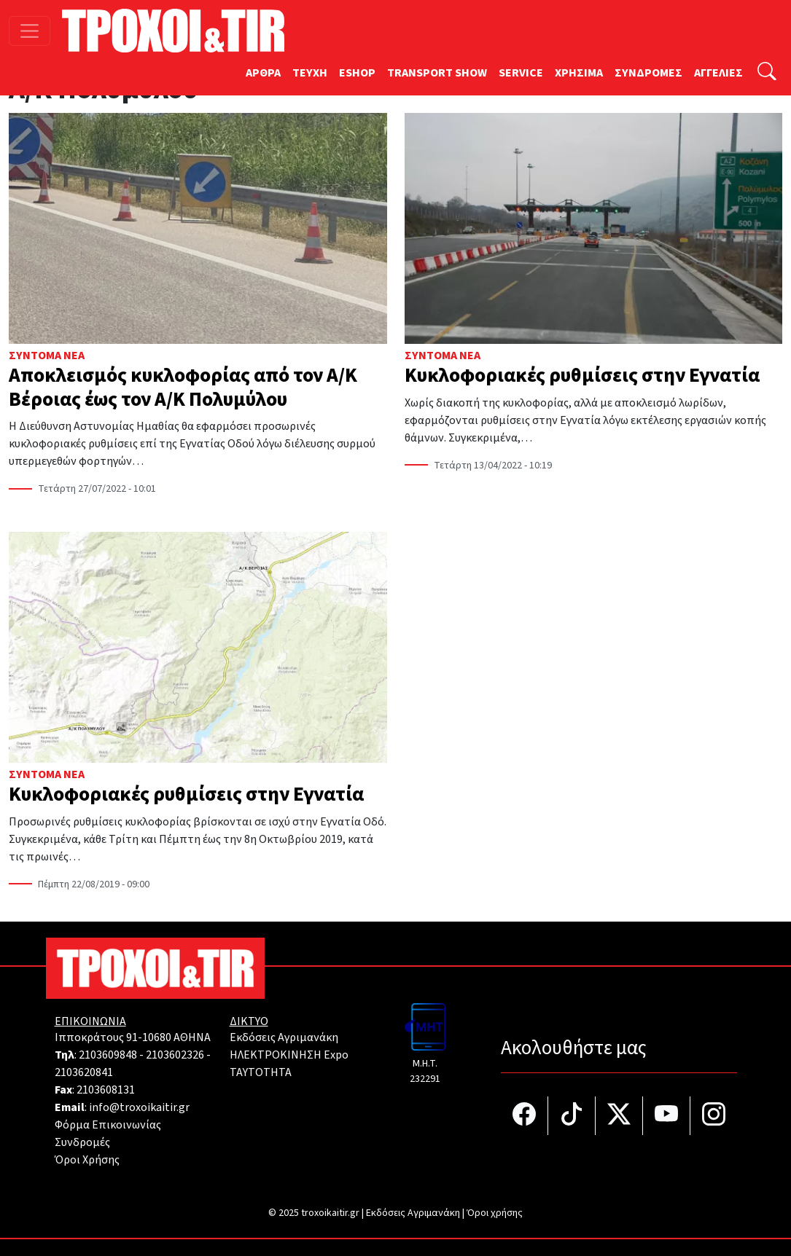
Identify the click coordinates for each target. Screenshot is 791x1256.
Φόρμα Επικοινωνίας (108, 1125)
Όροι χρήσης (495, 1213)
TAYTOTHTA (261, 1072)
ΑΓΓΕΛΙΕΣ (718, 73)
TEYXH (309, 73)
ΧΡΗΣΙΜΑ (579, 73)
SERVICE (521, 73)
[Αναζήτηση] (767, 73)
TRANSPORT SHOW (437, 73)
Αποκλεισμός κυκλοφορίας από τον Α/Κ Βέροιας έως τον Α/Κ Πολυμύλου (183, 387)
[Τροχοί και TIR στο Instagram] (713, 1115)
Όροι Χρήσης (87, 1160)
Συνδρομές (82, 1142)
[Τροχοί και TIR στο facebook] (524, 1115)
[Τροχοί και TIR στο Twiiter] (619, 1115)
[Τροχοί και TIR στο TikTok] (572, 1115)
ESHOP (357, 73)
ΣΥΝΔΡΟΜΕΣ (648, 73)
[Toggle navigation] (29, 31)
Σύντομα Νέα (47, 356)
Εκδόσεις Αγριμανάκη (284, 1037)
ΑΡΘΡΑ (263, 73)
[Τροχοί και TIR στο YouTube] (666, 1115)
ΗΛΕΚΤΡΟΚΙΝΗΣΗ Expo (289, 1055)
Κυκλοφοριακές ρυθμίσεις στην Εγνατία (582, 375)
